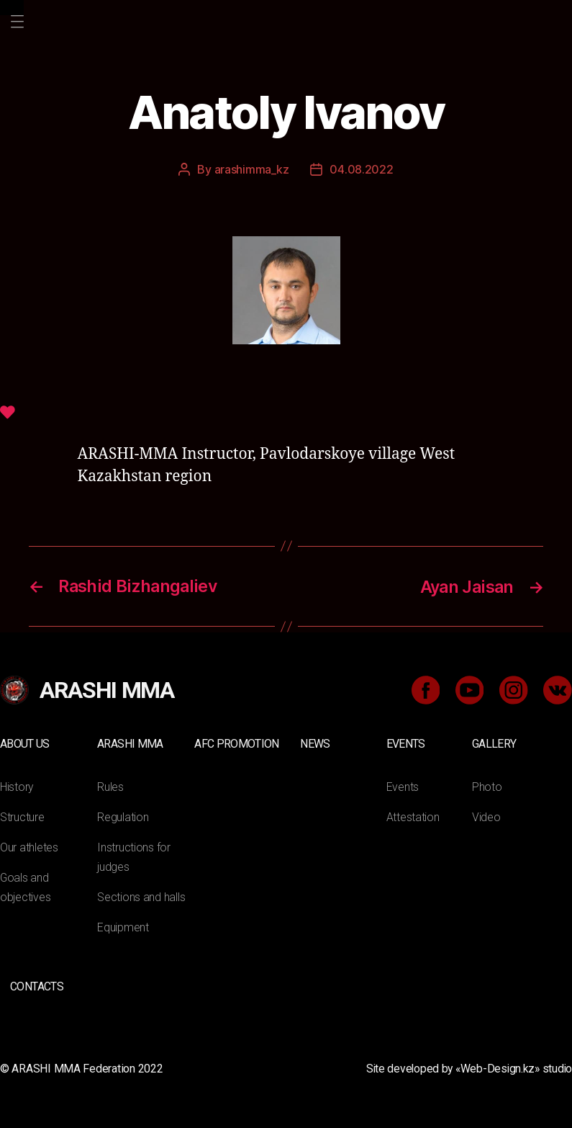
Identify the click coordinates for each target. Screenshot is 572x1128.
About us (25, 742)
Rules (110, 785)
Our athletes (29, 845)
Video (486, 815)
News (315, 742)
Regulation (122, 815)
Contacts (36, 984)
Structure (22, 815)
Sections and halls (141, 895)
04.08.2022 (361, 169)
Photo (487, 785)
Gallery (494, 742)
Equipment (123, 925)
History (17, 785)
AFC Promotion (236, 742)
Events (405, 742)
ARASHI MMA (130, 742)
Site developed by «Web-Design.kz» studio (466, 1066)
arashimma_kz (251, 169)
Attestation (413, 815)
